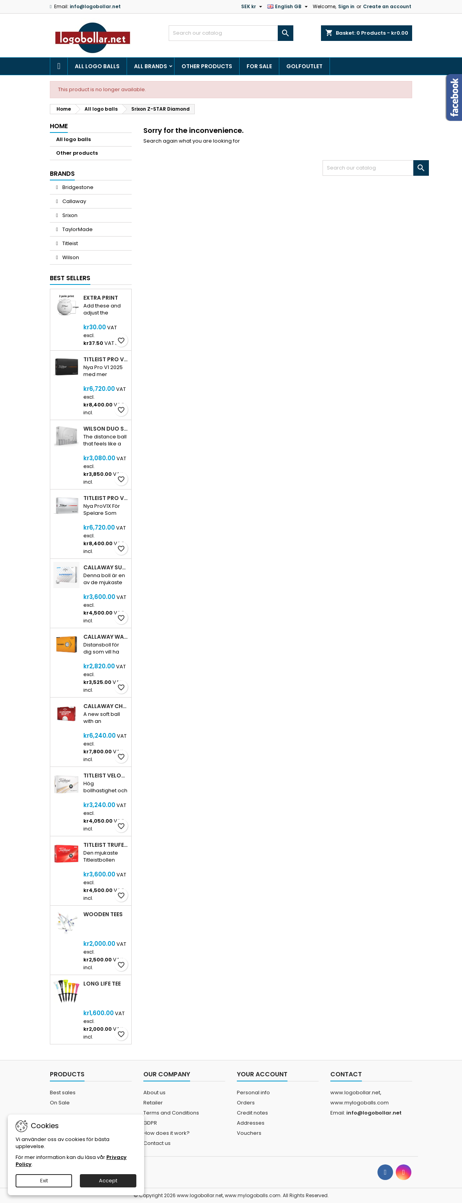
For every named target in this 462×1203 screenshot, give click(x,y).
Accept (108, 1180)
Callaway (73, 201)
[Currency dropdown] (252, 6)
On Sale (60, 1102)
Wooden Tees (103, 914)
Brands (62, 173)
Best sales (63, 1092)
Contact (346, 1074)
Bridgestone (77, 187)
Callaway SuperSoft (105, 567)
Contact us (157, 1143)
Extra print (100, 298)
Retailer (153, 1102)
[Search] (231, 33)
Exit (44, 1180)
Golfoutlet (304, 66)
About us (154, 1092)
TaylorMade (77, 229)
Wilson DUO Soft (105, 429)
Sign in (346, 6)
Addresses (251, 1123)
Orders (246, 1102)
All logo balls (97, 66)
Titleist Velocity (105, 775)
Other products (207, 66)
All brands (150, 66)
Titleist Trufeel (105, 845)
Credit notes (252, 1112)
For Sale (259, 66)
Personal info (253, 1092)
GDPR (150, 1123)
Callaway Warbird (105, 637)
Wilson (70, 257)
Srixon (69, 215)
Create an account (387, 6)
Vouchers (249, 1133)
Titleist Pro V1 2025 (105, 359)
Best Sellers (70, 278)
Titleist (69, 243)
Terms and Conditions (171, 1112)
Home (59, 126)
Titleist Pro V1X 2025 (105, 498)
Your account (262, 1074)
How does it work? (166, 1133)
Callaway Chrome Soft (105, 706)
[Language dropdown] (288, 6)
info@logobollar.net (95, 6)
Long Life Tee (102, 983)
